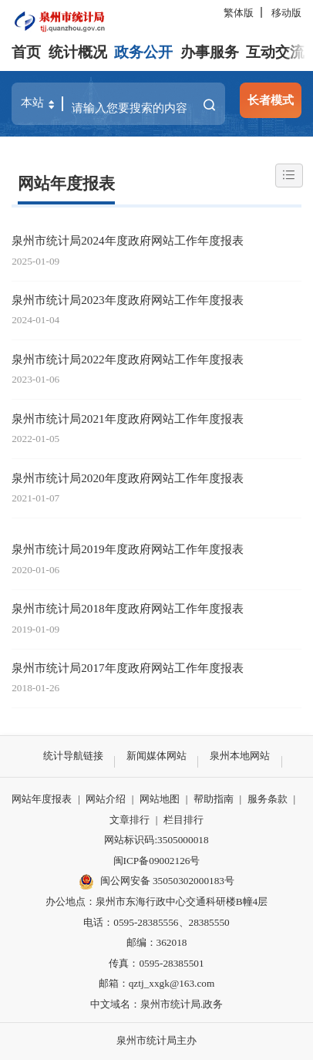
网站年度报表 (66, 183)
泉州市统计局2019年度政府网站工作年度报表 (127, 548)
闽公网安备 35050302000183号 (156, 882)
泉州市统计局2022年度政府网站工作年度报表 (127, 359)
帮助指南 (214, 799)
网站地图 (160, 799)
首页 (26, 52)
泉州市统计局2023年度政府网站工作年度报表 (127, 299)
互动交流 (275, 52)
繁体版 (239, 13)
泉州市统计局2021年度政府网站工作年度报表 (127, 418)
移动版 (286, 13)
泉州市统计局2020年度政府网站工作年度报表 (127, 477)
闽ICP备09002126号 (156, 860)
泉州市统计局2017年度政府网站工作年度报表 (127, 667)
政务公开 (143, 52)
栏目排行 (183, 819)
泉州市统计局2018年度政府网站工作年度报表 (127, 608)
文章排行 (129, 819)
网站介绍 (106, 799)
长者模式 (270, 99)
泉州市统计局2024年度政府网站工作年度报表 (127, 240)
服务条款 (267, 799)
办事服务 (209, 52)
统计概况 (78, 52)
